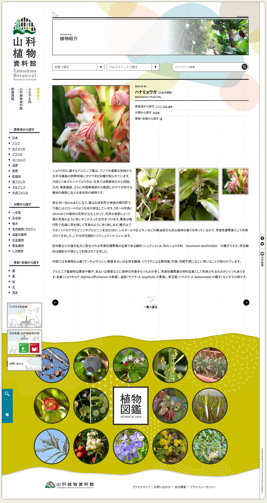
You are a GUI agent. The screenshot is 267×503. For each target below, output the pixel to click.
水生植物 (18, 225)
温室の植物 (19, 220)
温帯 (15, 151)
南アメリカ (18, 167)
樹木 (15, 209)
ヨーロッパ (19, 145)
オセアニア (19, 173)
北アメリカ (18, 134)
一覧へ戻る (150, 308)
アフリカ (17, 140)
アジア (16, 129)
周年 (15, 278)
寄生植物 (18, 231)
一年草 (16, 198)
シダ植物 (17, 236)
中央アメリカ (20, 178)
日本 (15, 123)
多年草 (16, 203)
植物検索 (6, 443)
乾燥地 (16, 162)
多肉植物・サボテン (24, 214)
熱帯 (15, 156)
